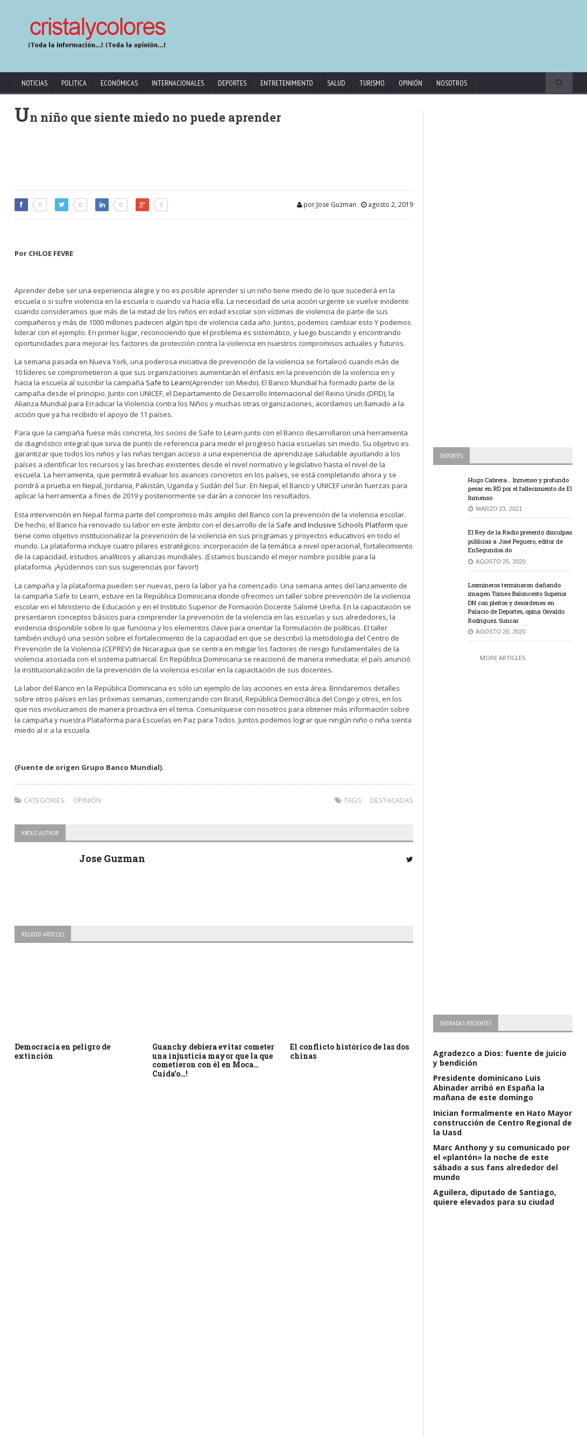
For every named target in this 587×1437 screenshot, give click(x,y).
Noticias (34, 83)
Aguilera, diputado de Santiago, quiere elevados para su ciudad (494, 1197)
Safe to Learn (168, 382)
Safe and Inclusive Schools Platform (334, 525)
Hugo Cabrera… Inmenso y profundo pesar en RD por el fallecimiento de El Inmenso (520, 489)
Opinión (410, 83)
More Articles (502, 658)
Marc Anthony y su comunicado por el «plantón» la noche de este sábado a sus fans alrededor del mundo (501, 1162)
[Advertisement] (367, 30)
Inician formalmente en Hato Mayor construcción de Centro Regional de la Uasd (502, 1122)
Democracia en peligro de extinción (62, 1051)
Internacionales (178, 83)
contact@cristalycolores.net (326, 1426)
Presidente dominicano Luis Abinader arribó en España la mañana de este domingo (488, 1087)
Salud (336, 83)
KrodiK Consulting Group (248, 1426)
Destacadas (391, 800)
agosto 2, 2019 (387, 204)
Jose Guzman (112, 858)
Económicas (119, 83)
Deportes (232, 83)
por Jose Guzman (326, 204)
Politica (74, 83)
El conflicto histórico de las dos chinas (349, 1051)
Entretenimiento (286, 83)
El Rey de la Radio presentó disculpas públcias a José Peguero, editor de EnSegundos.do (520, 541)
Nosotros (451, 83)
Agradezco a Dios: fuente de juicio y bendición (500, 1058)
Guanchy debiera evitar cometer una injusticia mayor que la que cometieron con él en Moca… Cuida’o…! (213, 1060)
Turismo (372, 83)
